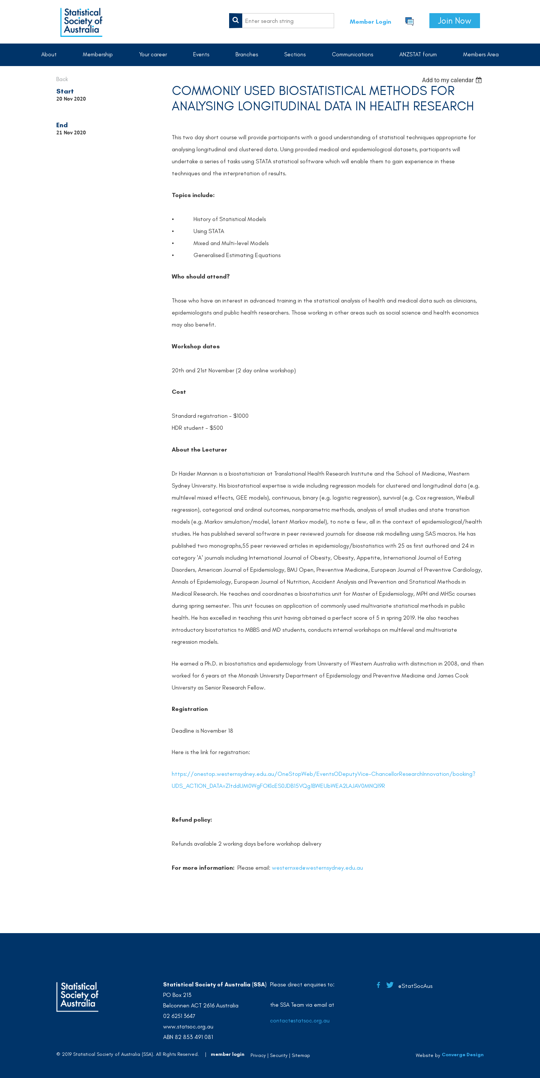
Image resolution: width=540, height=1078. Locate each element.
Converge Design (463, 1054)
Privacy (258, 1055)
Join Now (454, 20)
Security (279, 1055)
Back (62, 79)
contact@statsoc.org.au (300, 1020)
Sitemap (301, 1055)
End (62, 125)
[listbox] (453, 80)
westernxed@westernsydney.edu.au (317, 867)
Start (65, 91)
